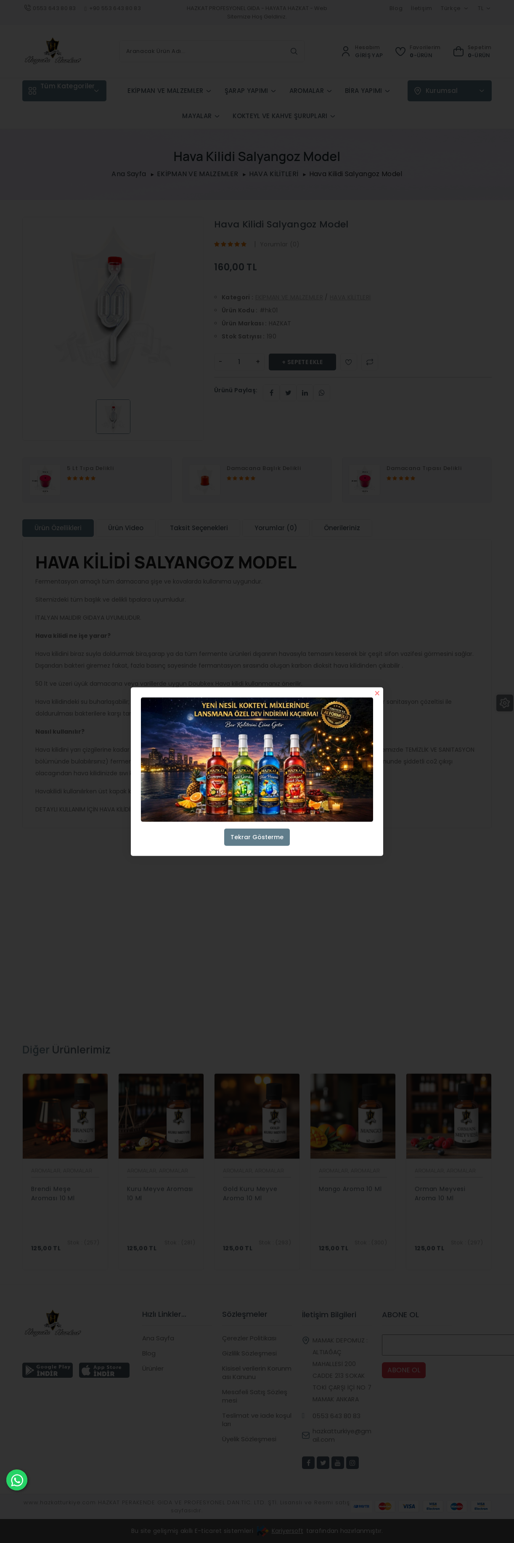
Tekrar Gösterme (257, 836)
